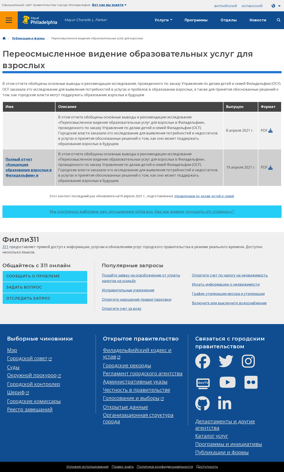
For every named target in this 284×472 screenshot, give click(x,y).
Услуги (162, 20)
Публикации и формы (28, 38)
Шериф (16, 392)
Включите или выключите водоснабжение (229, 303)
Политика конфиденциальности (165, 467)
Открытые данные (125, 406)
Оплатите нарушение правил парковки (136, 299)
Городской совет (27, 358)
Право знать (123, 467)
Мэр (12, 350)
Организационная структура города (138, 418)
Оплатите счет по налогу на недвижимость (230, 275)
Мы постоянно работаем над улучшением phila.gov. (142, 211)
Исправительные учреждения (128, 290)
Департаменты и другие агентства (225, 424)
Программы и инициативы (228, 443)
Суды (13, 367)
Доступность (207, 467)
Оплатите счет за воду (121, 308)
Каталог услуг (211, 435)
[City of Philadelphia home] (41, 20)
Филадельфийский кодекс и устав (137, 353)
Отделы (229, 20)
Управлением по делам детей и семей (204, 196)
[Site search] (278, 20)
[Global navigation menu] (9, 20)
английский (225, 6)
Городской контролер (33, 383)
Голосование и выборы (131, 397)
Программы (196, 20)
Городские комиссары (34, 401)
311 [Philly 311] (5, 246)
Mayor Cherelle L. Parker (85, 20)
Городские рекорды (127, 365)
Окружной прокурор (32, 375)
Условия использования (87, 467)
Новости (258, 20)
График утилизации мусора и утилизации (228, 293)
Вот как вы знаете (109, 5)
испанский (252, 6)
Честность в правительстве (136, 389)
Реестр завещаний (30, 409)
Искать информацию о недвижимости (226, 284)
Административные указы (135, 381)
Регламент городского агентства (143, 373)
